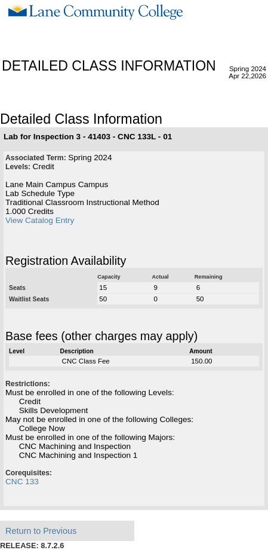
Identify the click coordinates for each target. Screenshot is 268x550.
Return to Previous (40, 531)
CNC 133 (22, 481)
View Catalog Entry (39, 220)
